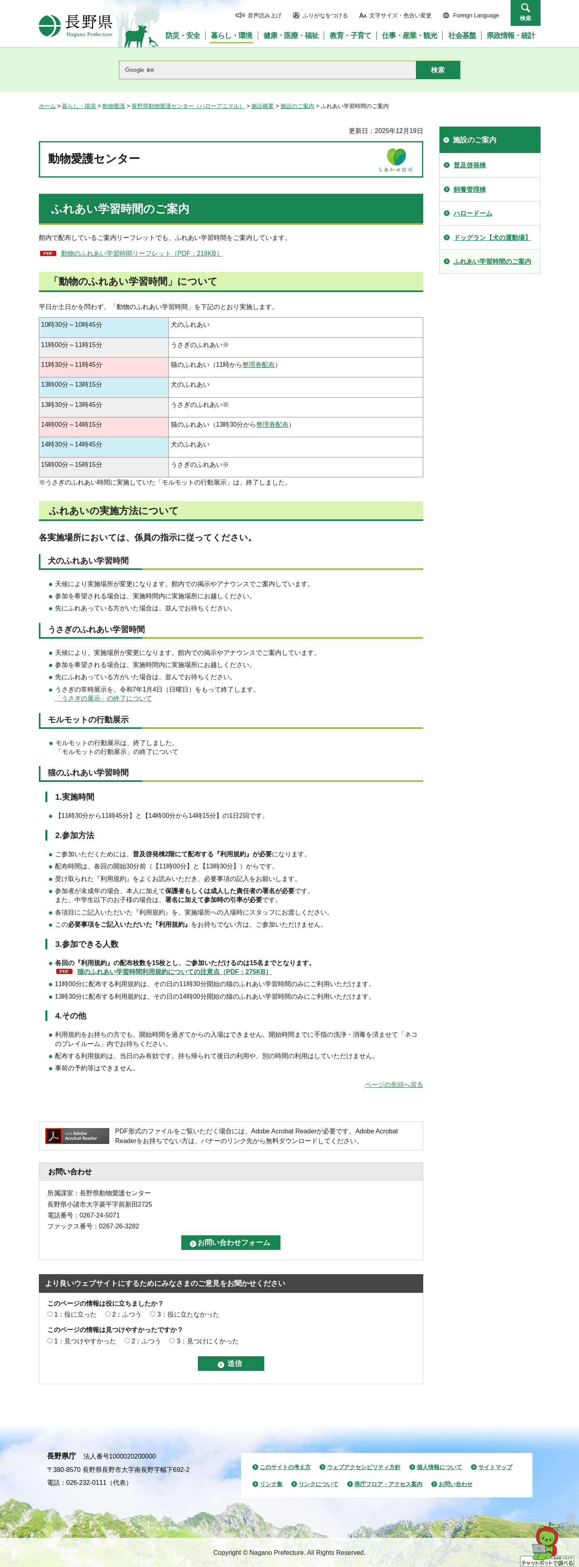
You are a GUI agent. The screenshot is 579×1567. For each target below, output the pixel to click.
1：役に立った (75, 1314)
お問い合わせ (456, 1484)
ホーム (47, 106)
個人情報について (439, 1467)
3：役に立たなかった (188, 1314)
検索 (525, 18)
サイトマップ (495, 1467)
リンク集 (271, 1484)
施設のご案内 (297, 106)
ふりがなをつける (325, 15)
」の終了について (126, 698)
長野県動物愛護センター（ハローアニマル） (188, 106)
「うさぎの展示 (77, 698)
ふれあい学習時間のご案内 (492, 261)
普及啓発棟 (470, 165)
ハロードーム (473, 213)
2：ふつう (127, 1314)
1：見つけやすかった (85, 1341)
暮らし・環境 (79, 106)
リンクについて (318, 1484)
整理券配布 (258, 364)
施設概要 (262, 106)
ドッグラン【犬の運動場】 (492, 237)
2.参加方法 (75, 835)
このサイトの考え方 (285, 1467)
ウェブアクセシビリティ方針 (364, 1467)
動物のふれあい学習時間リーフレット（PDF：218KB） (142, 253)
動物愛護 (113, 106)
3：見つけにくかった (208, 1341)
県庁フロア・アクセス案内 (388, 1484)
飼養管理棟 (470, 189)
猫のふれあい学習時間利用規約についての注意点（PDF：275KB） (174, 971)
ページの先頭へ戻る (394, 1084)
